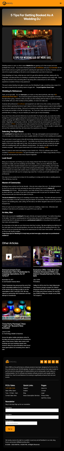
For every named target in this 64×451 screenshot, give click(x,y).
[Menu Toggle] (61, 3)
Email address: (21, 422)
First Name (8, 407)
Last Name (8, 414)
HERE (46, 147)
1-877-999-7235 (10, 388)
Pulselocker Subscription (15, 152)
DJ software (21, 104)
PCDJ (13, 124)
